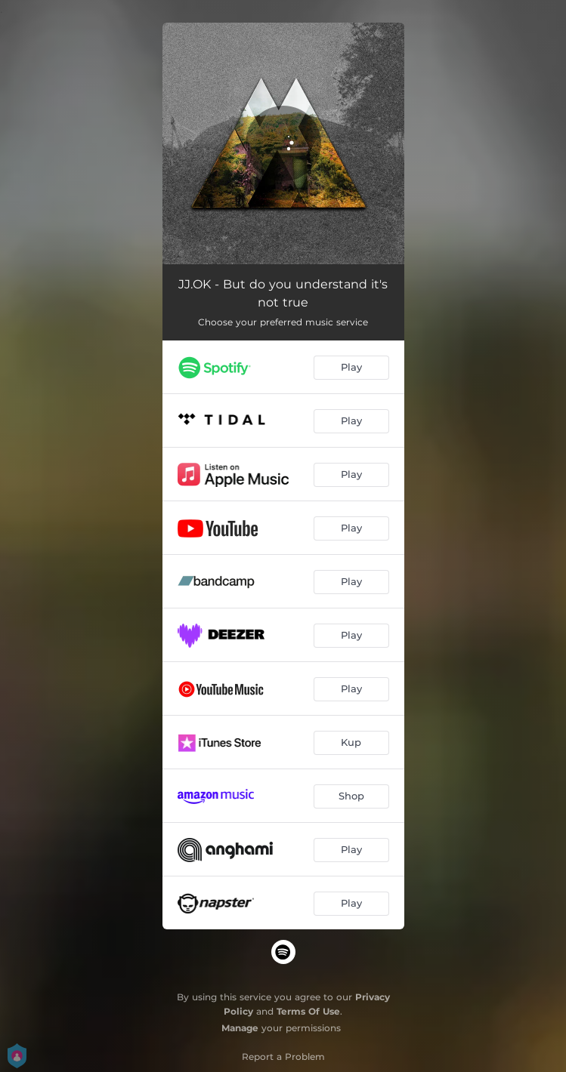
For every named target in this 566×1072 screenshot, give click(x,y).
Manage (239, 1027)
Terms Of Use (308, 1011)
